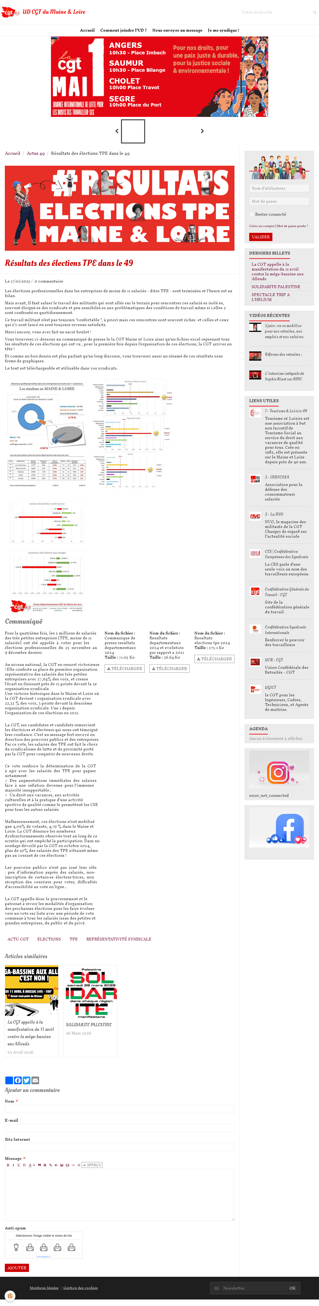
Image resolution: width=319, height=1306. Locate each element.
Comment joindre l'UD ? (122, 33)
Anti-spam (15, 1234)
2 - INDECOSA (277, 482)
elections (49, 944)
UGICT (270, 692)
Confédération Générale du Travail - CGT (287, 597)
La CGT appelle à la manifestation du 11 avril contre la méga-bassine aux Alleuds (31, 1038)
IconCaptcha (43, 1263)
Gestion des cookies (80, 1295)
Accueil (85, 33)
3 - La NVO (274, 519)
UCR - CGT (274, 665)
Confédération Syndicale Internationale (285, 635)
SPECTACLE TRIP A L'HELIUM (271, 302)
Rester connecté (267, 219)
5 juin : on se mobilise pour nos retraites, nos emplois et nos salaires (284, 336)
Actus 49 (36, 158)
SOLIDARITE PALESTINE (81, 1034)
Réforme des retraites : (283, 359)
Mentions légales (44, 1295)
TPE (74, 944)
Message (13, 1165)
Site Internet (17, 1145)
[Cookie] (10, 1296)
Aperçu (92, 1171)
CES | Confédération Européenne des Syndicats (286, 559)
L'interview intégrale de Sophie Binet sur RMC (284, 381)
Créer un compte (262, 231)
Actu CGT (18, 944)
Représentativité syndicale (118, 944)
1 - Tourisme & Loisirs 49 (286, 416)
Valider (261, 242)
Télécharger (124, 674)
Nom (9, 1107)
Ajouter (16, 1274)
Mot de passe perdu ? (292, 231)
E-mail (11, 1126)
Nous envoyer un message (178, 33)
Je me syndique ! (226, 33)
